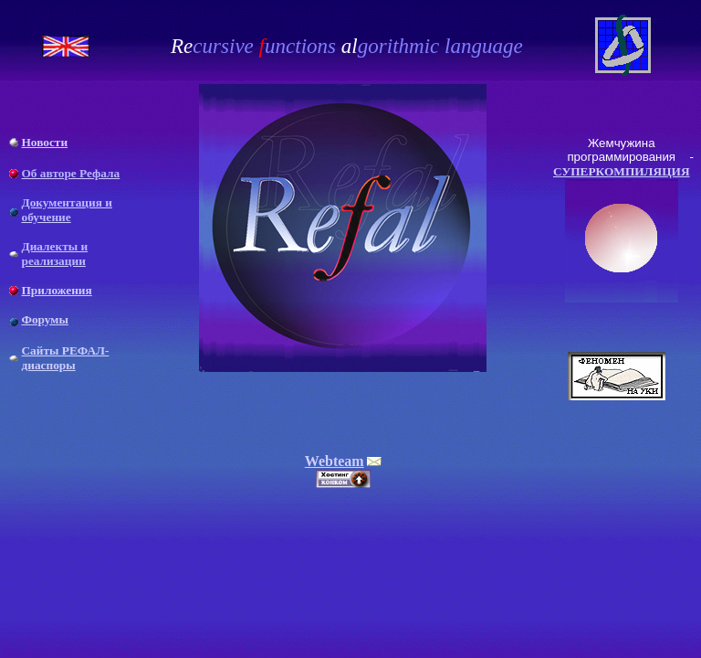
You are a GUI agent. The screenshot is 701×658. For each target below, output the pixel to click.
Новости (44, 142)
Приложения (56, 290)
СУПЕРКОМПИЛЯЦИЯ (621, 171)
